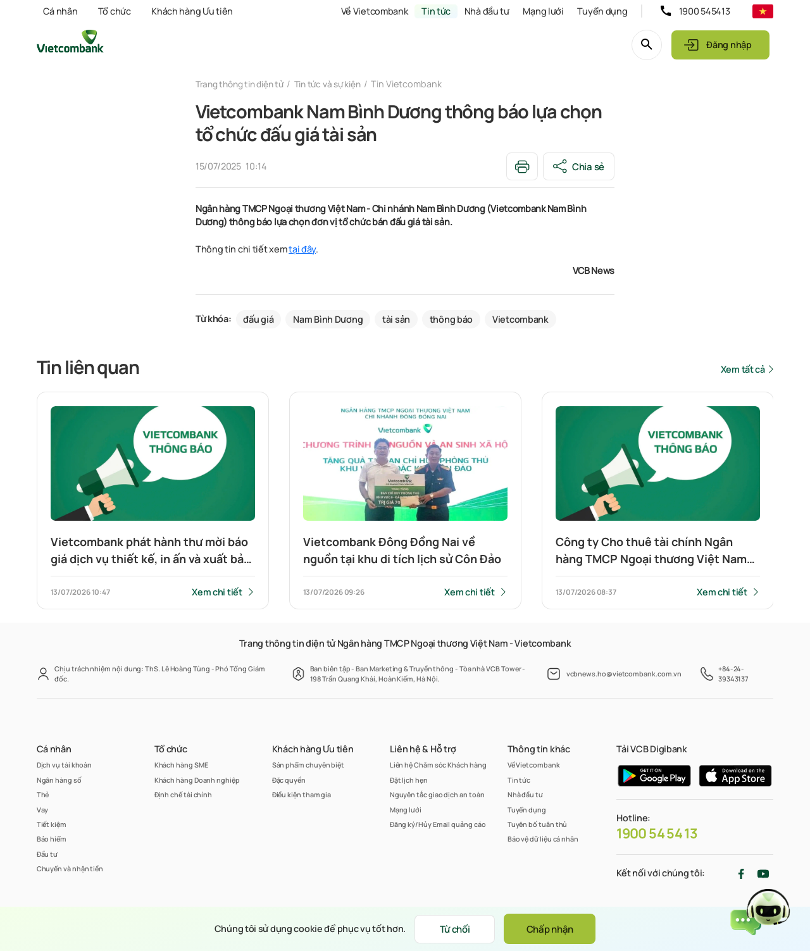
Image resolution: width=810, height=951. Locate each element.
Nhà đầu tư (486, 11)
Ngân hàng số (59, 780)
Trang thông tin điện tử (243, 84)
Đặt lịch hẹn (409, 780)
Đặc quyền (289, 780)
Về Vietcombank (374, 11)
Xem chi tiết (217, 593)
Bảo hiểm (51, 838)
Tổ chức (114, 11)
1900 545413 (704, 11)
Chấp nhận (553, 929)
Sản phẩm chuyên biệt (308, 765)
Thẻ (43, 794)
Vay (43, 809)
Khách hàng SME (181, 765)
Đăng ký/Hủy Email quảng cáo (438, 824)
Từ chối (452, 929)
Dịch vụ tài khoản (64, 765)
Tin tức (436, 11)
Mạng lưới (543, 11)
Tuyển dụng (602, 11)
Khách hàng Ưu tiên (192, 11)
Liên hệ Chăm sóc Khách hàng (438, 765)
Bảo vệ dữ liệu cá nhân (543, 838)
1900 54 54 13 (656, 833)
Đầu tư (47, 854)
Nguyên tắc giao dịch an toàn (437, 794)
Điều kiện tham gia (302, 794)
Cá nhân (60, 11)
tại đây (302, 250)
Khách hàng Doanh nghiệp (197, 780)
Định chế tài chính (183, 794)
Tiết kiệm (51, 824)
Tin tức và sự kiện (338, 84)
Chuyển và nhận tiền (70, 868)
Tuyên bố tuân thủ (538, 824)
